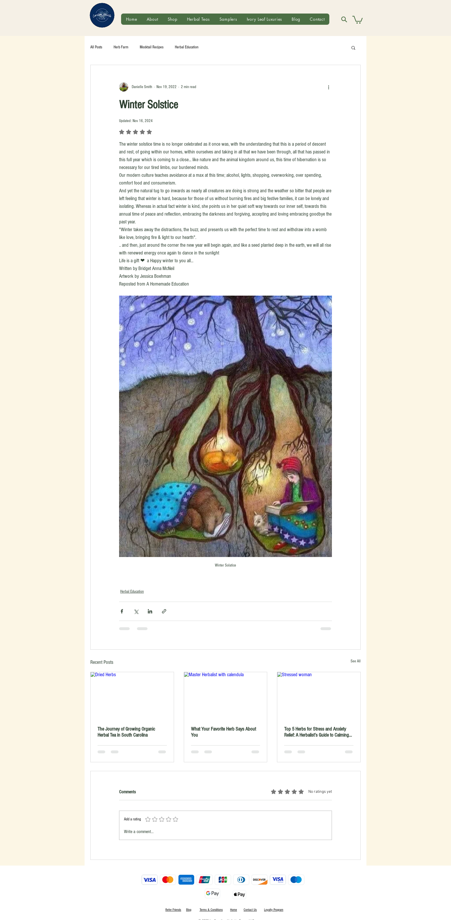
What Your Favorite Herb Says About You (223, 732)
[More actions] (328, 86)
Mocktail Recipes (151, 47)
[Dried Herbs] (132, 695)
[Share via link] (164, 611)
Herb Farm (121, 47)
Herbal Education (186, 47)
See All (356, 661)
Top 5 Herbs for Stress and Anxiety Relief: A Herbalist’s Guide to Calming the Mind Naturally (316, 732)
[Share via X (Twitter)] (136, 611)
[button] (357, 19)
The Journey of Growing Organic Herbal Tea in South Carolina (126, 732)
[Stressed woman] (318, 695)
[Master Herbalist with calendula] (225, 695)
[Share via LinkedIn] (150, 611)
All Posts (96, 47)
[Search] (344, 19)
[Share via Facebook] (122, 611)
